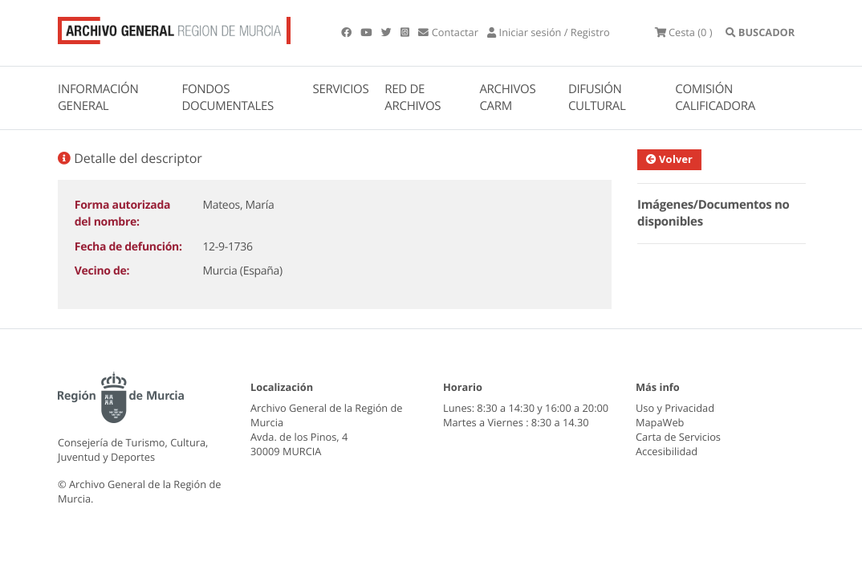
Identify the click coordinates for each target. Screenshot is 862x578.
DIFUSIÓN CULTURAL (597, 97)
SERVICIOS (341, 89)
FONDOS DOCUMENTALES (227, 97)
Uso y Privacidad (675, 408)
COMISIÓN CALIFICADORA (715, 97)
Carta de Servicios (678, 436)
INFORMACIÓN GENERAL (98, 97)
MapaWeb (660, 422)
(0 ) (684, 32)
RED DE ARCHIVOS (412, 97)
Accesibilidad (666, 451)
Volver (675, 159)
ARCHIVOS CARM (507, 97)
